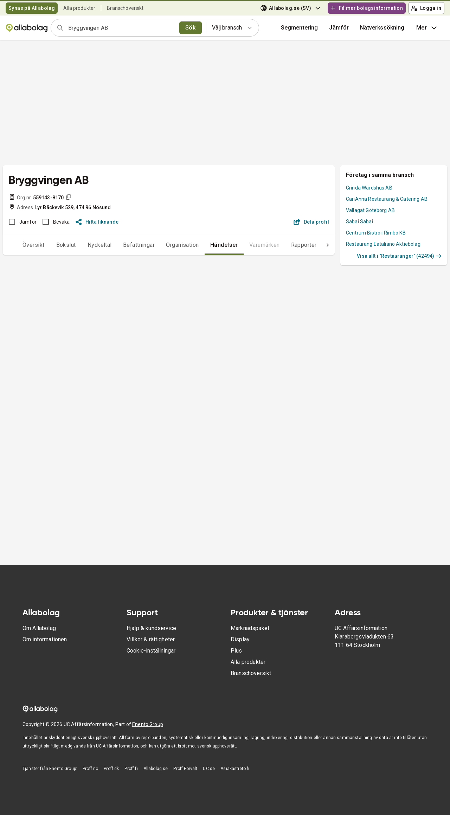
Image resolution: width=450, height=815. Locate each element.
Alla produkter (79, 8)
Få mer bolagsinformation (366, 8)
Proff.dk (111, 768)
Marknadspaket (250, 628)
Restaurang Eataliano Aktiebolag (383, 244)
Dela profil (311, 222)
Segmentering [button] (299, 27)
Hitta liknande (97, 222)
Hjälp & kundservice (151, 628)
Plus (236, 650)
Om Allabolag (39, 628)
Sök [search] (190, 27)
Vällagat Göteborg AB (370, 210)
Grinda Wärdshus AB (369, 188)
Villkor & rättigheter (151, 639)
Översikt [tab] (19, 245)
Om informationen (44, 639)
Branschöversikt (125, 8)
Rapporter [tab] (290, 245)
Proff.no (90, 768)
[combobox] (121, 27)
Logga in (426, 8)
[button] (338, 28)
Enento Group (147, 724)
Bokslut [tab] (52, 245)
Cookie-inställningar (151, 650)
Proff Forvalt (185, 768)
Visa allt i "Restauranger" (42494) (399, 256)
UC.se (209, 768)
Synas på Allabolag (31, 8)
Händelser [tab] (210, 245)
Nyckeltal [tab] (85, 245)
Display (240, 639)
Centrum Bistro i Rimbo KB (376, 233)
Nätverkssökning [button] (382, 27)
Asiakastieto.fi (234, 768)
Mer (427, 27)
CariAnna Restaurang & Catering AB (387, 199)
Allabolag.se (155, 768)
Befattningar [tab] (125, 245)
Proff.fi (130, 768)
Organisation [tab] (168, 245)
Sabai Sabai (359, 221)
